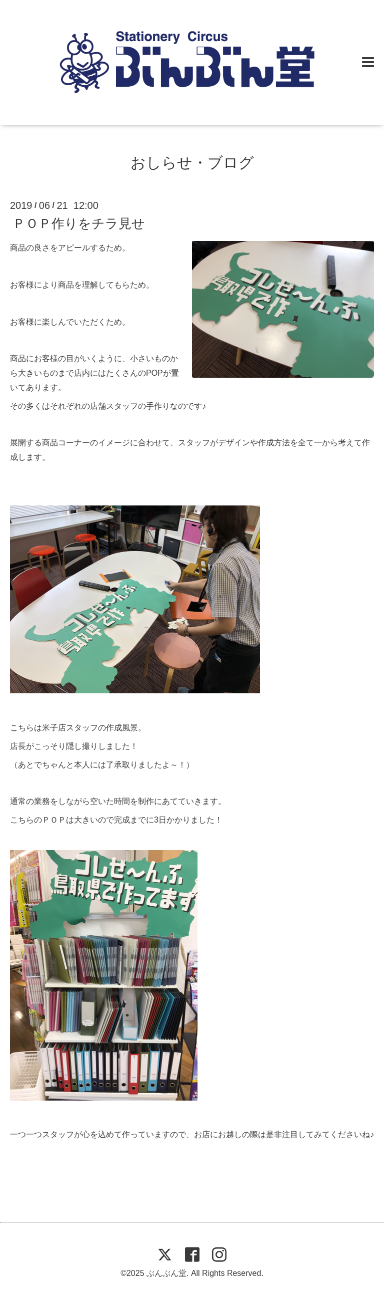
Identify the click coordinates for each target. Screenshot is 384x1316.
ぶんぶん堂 (166, 1273)
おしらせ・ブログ (192, 162)
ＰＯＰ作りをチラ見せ (78, 222)
